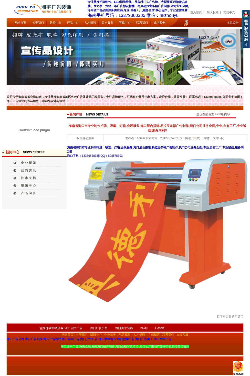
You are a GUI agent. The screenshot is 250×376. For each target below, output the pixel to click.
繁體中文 (229, 12)
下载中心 (125, 22)
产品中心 (73, 22)
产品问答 (29, 193)
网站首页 (20, 22)
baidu (143, 328)
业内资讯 (29, 170)
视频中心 (29, 185)
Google (160, 328)
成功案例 (159, 22)
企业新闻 (29, 163)
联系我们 (142, 22)
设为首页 (196, 12)
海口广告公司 (99, 328)
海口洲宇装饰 (124, 328)
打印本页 (223, 316)
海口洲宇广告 (74, 328)
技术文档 (29, 178)
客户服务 (107, 22)
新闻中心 (55, 22)
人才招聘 (90, 22)
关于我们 (38, 22)
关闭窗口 (237, 316)
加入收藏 (213, 12)
